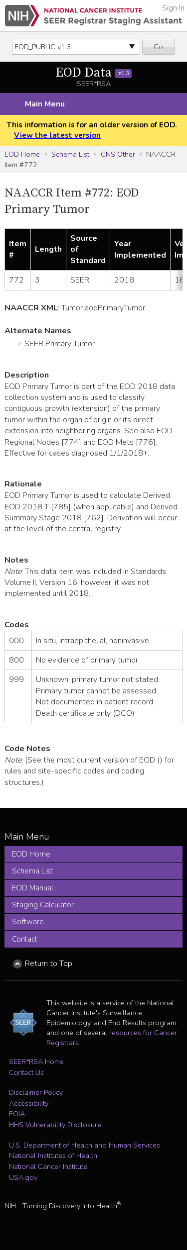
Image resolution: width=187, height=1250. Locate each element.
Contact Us (26, 1072)
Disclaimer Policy (36, 1092)
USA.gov (23, 1177)
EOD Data (93, 73)
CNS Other (118, 154)
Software (28, 922)
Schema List (70, 154)
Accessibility (28, 1103)
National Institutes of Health (53, 1155)
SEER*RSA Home (36, 1061)
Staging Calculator (43, 905)
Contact (24, 939)
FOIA (17, 1114)
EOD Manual (32, 888)
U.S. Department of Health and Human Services (84, 1145)
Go (158, 47)
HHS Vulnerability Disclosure (55, 1125)
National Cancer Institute (48, 1166)
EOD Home (22, 154)
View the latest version (57, 135)
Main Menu (45, 103)
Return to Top (48, 963)
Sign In (173, 7)
